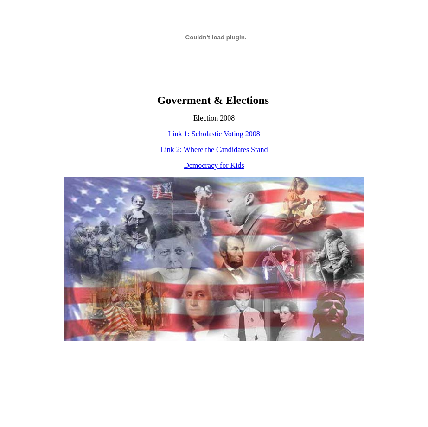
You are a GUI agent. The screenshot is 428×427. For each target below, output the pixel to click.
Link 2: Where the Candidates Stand (214, 149)
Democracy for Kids (214, 165)
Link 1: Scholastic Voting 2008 (214, 134)
